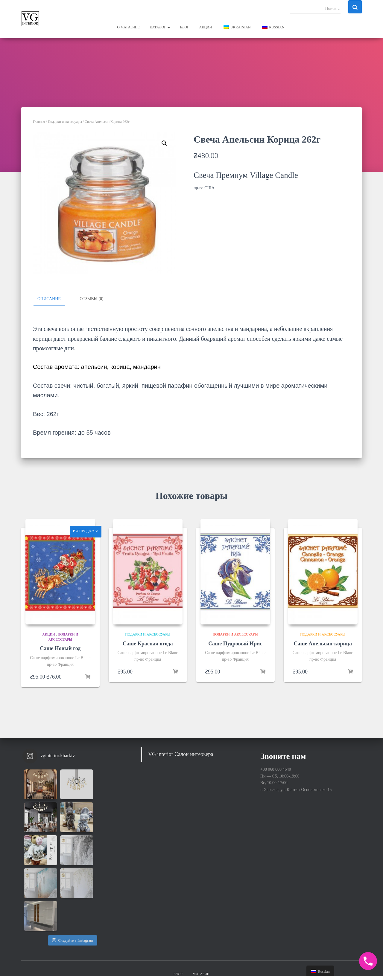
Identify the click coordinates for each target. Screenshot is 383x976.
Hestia (313, 962)
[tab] (53, 299)
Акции (205, 27)
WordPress (353, 962)
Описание (49, 299)
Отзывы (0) (91, 299)
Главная (39, 122)
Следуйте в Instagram (72, 874)
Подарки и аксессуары (65, 122)
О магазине (128, 27)
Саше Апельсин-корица (323, 643)
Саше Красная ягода (148, 643)
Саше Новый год (60, 648)
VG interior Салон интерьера (180, 754)
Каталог (160, 27)
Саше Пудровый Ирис (235, 643)
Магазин (201, 919)
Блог (184, 27)
